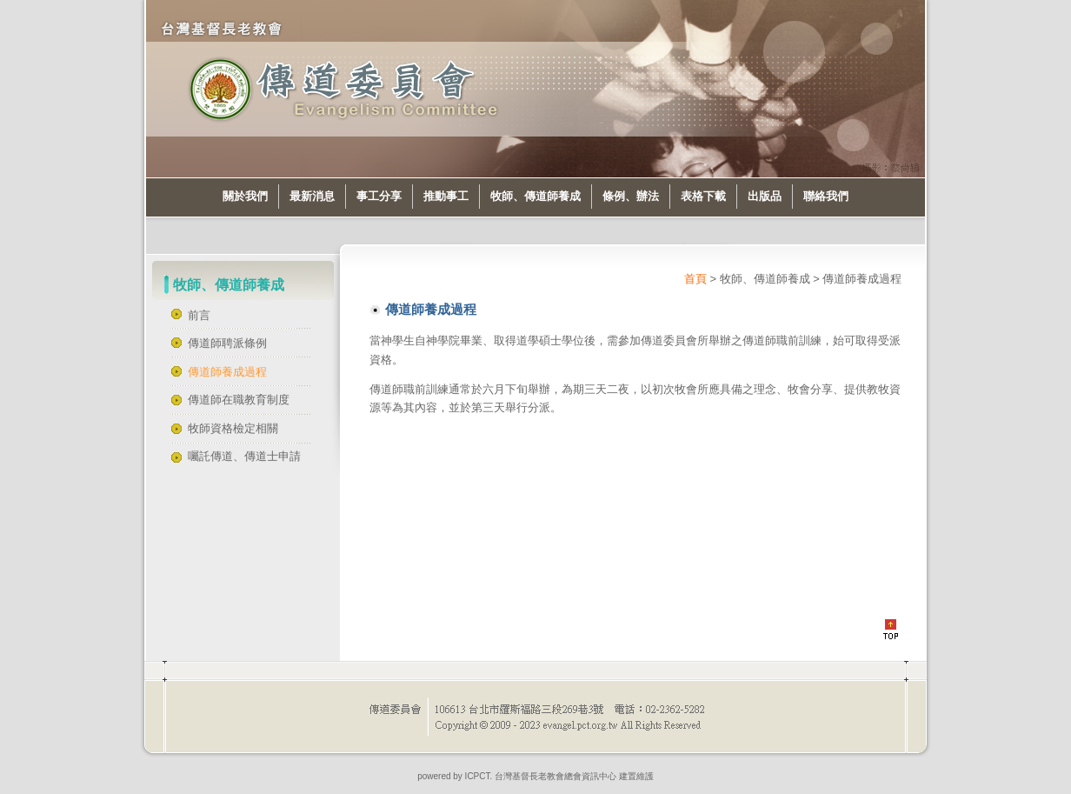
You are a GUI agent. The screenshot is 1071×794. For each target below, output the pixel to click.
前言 (199, 315)
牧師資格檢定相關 (233, 428)
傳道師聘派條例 (227, 343)
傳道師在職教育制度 (238, 399)
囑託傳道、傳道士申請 (244, 456)
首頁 (695, 278)
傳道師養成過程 (227, 371)
